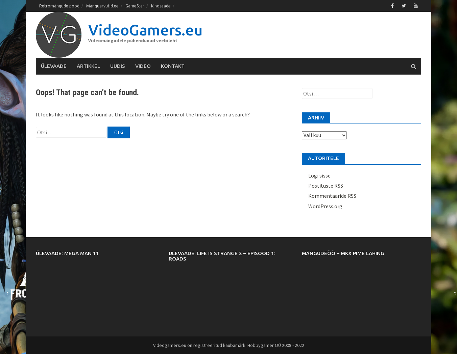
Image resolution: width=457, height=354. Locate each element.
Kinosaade (161, 6)
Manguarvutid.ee (102, 6)
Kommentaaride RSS (332, 195)
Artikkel (88, 66)
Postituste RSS (325, 185)
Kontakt (173, 66)
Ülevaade (54, 66)
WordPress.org (325, 206)
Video (143, 66)
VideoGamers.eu (145, 30)
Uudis (117, 66)
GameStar (134, 6)
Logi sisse (319, 175)
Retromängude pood (59, 6)
